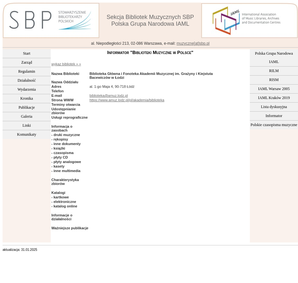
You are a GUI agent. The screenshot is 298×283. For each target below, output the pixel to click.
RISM (273, 80)
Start (27, 53)
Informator (274, 116)
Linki (26, 125)
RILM (274, 70)
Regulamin (26, 71)
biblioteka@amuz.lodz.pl (109, 95)
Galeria (26, 116)
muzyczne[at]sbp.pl (193, 43)
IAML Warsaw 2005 (274, 89)
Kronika (26, 98)
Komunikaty (26, 134)
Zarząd (26, 62)
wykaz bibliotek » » (66, 64)
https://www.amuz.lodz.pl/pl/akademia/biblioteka (127, 100)
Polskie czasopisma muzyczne (273, 125)
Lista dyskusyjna (274, 107)
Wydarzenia (26, 89)
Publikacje (27, 107)
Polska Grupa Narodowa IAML (274, 57)
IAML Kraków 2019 (274, 98)
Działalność (27, 80)
